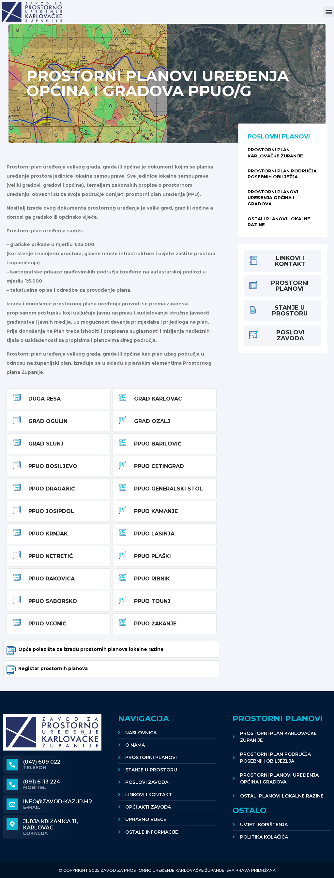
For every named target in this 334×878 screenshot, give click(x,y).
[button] (328, 12)
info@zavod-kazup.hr (57, 801)
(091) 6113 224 (41, 782)
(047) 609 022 (41, 762)
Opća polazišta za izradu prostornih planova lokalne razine (91, 649)
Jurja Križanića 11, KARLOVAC (50, 824)
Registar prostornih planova (53, 668)
